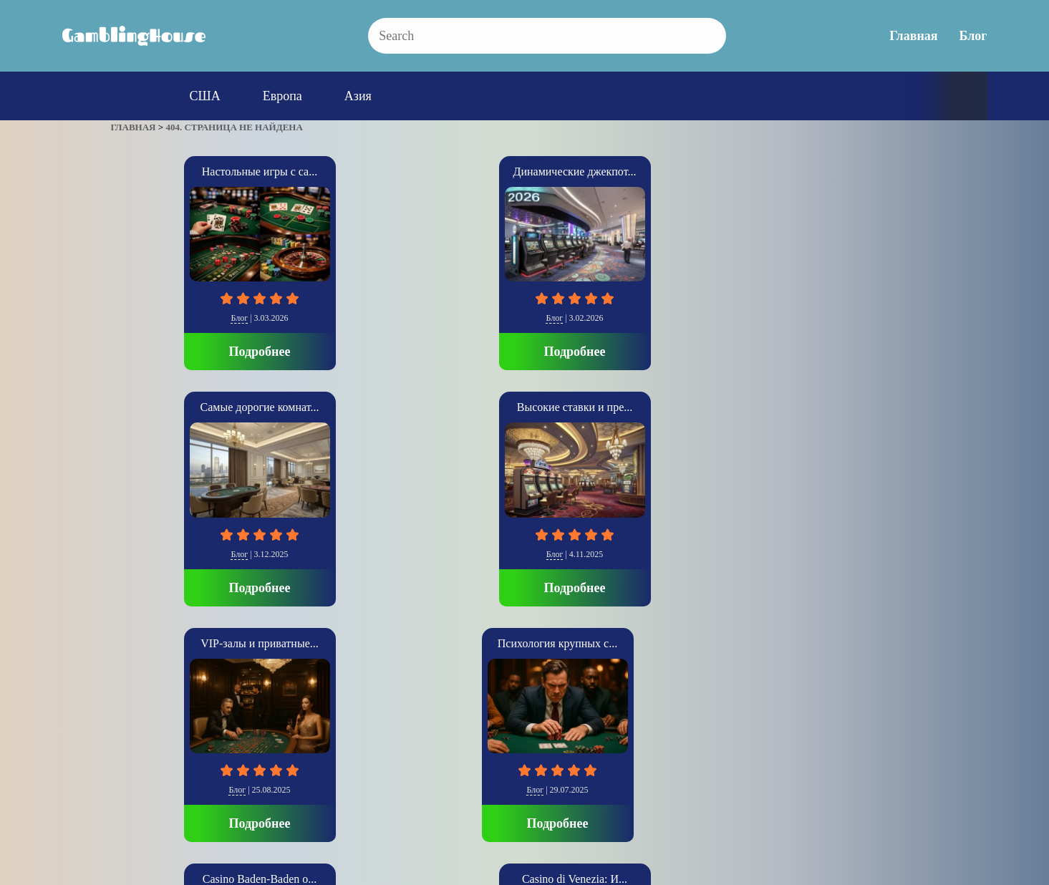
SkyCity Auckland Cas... (693, 407)
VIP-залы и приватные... (862, 171)
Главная (913, 36)
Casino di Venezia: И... (524, 407)
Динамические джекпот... (355, 171)
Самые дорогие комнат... (524, 171)
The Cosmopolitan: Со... (862, 407)
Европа (282, 96)
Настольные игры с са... (186, 171)
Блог (973, 36)
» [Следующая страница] (131, 711)
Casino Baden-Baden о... (356, 407)
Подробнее (187, 351)
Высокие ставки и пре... (693, 171)
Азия (358, 96)
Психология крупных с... (186, 407)
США (205, 96)
